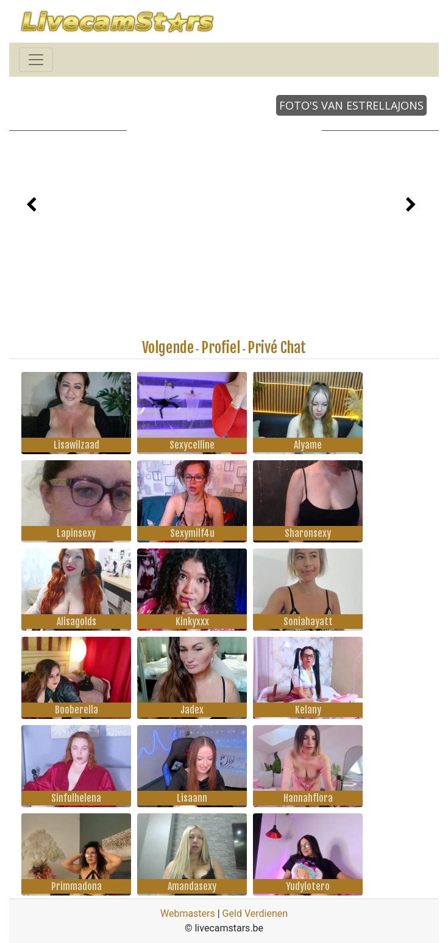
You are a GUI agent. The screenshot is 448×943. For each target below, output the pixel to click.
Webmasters (187, 913)
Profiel (220, 347)
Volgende (168, 347)
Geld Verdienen (255, 913)
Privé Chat (276, 347)
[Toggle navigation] (36, 59)
